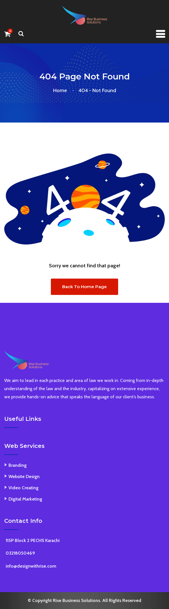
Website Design (24, 476)
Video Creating (23, 487)
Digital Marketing (25, 499)
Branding (17, 465)
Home (61, 90)
